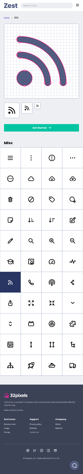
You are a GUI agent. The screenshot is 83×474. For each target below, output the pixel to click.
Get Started (42, 128)
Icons (6, 17)
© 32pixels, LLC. (30, 458)
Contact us (34, 432)
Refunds (33, 428)
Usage (6, 428)
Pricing (7, 432)
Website (59, 428)
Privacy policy (36, 424)
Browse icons (10, 424)
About (57, 424)
